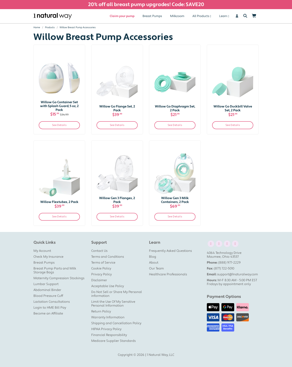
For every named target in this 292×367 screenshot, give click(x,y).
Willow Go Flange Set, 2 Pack (117, 108)
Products (50, 27)
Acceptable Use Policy (107, 286)
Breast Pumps (152, 16)
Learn (223, 16)
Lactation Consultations (51, 302)
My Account (42, 251)
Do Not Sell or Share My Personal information (116, 294)
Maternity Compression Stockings (58, 278)
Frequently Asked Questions (170, 251)
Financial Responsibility (109, 335)
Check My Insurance (48, 257)
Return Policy (101, 311)
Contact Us (99, 251)
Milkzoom (177, 16)
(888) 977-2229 (229, 263)
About (153, 263)
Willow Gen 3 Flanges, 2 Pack (117, 200)
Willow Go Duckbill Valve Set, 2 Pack (233, 108)
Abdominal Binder (47, 290)
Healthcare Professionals (168, 274)
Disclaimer (99, 280)
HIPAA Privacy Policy (106, 329)
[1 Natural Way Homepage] (52, 16)
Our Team (156, 268)
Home (36, 27)
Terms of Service (103, 263)
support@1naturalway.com (237, 274)
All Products (200, 16)
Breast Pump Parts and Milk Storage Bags (54, 270)
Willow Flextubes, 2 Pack (59, 202)
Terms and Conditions (107, 257)
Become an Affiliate (48, 313)
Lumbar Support (46, 284)
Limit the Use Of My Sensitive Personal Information (113, 304)
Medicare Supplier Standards (113, 341)
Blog (152, 257)
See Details (59, 125)
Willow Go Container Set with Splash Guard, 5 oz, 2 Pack (59, 106)
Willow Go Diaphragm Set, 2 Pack (175, 108)
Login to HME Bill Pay (49, 308)
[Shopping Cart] (254, 16)
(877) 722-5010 (224, 268)
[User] (237, 16)
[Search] (245, 16)
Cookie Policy (101, 268)
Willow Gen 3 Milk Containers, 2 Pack (175, 200)
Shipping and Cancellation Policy (116, 323)
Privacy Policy (101, 274)
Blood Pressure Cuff (48, 296)
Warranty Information (108, 317)
